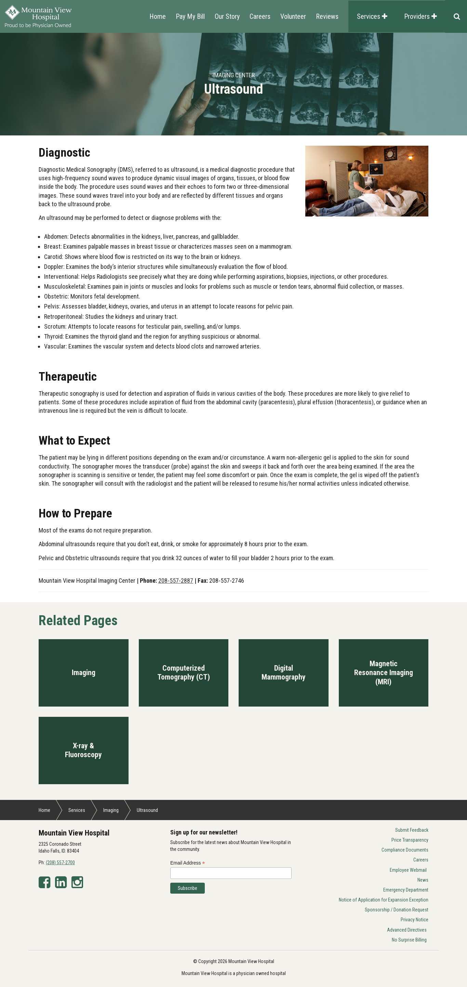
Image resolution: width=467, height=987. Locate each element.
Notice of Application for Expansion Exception (383, 900)
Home (157, 16)
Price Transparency (409, 840)
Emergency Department (405, 890)
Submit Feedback (411, 830)
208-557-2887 (175, 580)
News (422, 880)
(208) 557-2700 (60, 862)
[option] (233, 84)
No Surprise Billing (409, 940)
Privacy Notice (414, 919)
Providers (420, 16)
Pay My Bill (190, 16)
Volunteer (293, 16)
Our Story (227, 16)
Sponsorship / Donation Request (396, 909)
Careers (260, 16)
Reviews (327, 16)
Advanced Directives (407, 930)
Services (372, 16)
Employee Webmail (408, 870)
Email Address (187, 863)
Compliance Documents (405, 850)
